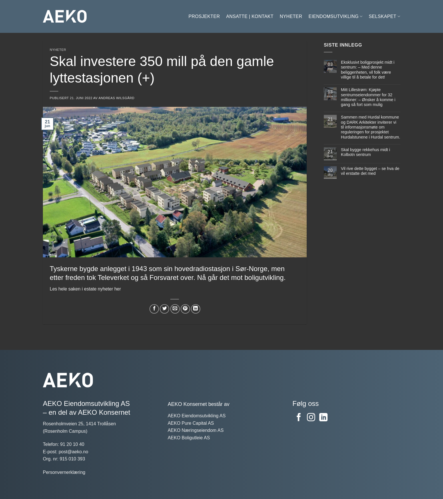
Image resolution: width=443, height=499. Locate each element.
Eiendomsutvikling (335, 16)
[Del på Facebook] (154, 309)
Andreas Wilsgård (117, 98)
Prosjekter (204, 16)
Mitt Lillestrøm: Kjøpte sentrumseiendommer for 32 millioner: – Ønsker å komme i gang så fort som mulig (368, 97)
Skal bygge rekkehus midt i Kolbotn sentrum (365, 152)
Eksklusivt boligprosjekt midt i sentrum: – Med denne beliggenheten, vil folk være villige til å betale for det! (367, 69)
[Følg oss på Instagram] (311, 417)
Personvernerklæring (64, 472)
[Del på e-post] (175, 309)
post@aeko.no (73, 451)
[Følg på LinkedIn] (323, 417)
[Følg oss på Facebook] (299, 417)
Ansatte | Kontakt (249, 16)
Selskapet (384, 16)
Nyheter (291, 16)
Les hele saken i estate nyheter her (85, 289)
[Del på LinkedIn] (195, 309)
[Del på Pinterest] (185, 309)
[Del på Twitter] (164, 309)
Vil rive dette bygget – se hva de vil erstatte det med (370, 171)
